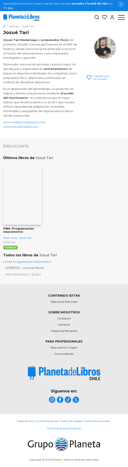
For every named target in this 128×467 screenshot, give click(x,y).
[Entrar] (111, 17)
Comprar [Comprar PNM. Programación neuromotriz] (10, 247)
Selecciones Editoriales (64, 301)
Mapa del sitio (25, 421)
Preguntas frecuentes (64, 330)
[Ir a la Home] (4, 26)
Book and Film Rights (64, 347)
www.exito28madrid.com (20, 126)
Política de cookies (71, 421)
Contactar (64, 324)
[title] (64, 373)
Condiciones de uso (46, 421)
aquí (10, 7)
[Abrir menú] (121, 17)
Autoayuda (9, 242)
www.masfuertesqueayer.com (24, 122)
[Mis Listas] (103, 17)
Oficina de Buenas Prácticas (64, 428)
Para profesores (64, 353)
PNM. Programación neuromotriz (28, 261)
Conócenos (64, 318)
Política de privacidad (96, 421)
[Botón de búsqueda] (96, 17)
